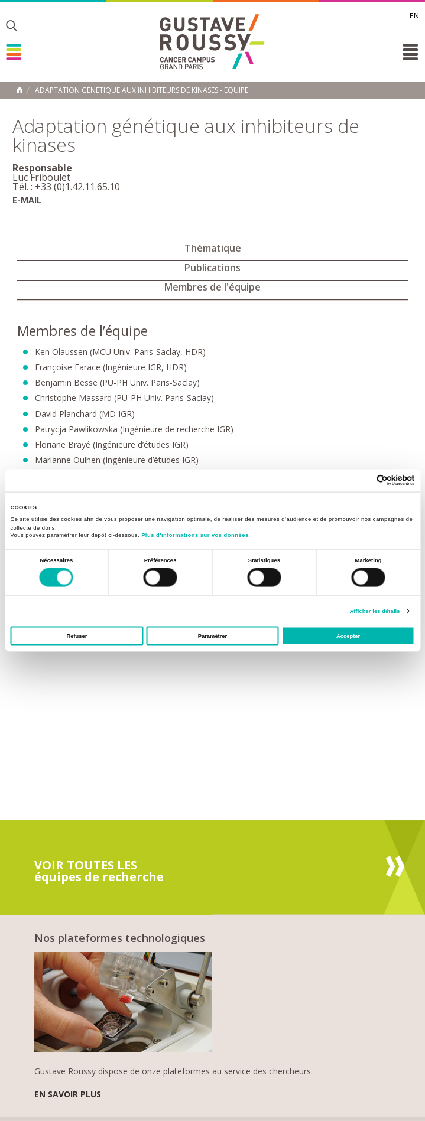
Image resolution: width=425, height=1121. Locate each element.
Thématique (212, 248)
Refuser (76, 636)
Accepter (348, 636)
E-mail (26, 200)
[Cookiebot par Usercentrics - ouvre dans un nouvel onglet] (363, 480)
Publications (212, 267)
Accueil (19, 89)
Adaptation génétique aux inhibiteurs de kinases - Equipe (141, 90)
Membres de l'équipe (212, 287)
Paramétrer (212, 636)
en (414, 15)
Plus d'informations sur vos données (194, 535)
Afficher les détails (374, 611)
